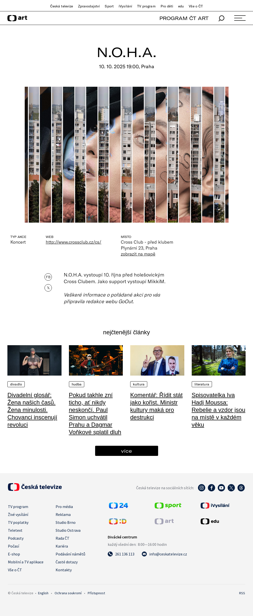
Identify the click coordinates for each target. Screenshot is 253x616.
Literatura (201, 384)
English (43, 593)
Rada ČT (62, 538)
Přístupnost (96, 593)
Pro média (64, 506)
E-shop (14, 554)
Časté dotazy (67, 561)
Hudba (77, 384)
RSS (242, 593)
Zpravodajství (89, 6)
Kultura (139, 384)
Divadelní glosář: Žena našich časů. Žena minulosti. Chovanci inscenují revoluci (32, 410)
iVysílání (125, 6)
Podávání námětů (70, 554)
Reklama (63, 514)
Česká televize (61, 6)
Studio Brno (66, 522)
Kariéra (62, 546)
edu (181, 6)
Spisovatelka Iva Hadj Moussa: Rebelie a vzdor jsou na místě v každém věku (218, 410)
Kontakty (64, 569)
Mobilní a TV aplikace (25, 561)
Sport (109, 6)
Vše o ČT (196, 6)
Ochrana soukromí (68, 593)
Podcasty (15, 538)
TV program (146, 6)
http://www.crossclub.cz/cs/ (74, 242)
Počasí (13, 546)
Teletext (15, 530)
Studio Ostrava (68, 530)
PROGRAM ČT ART (184, 18)
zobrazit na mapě (138, 253)
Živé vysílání (18, 514)
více (126, 451)
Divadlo (16, 384)
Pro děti (167, 6)
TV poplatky (18, 522)
